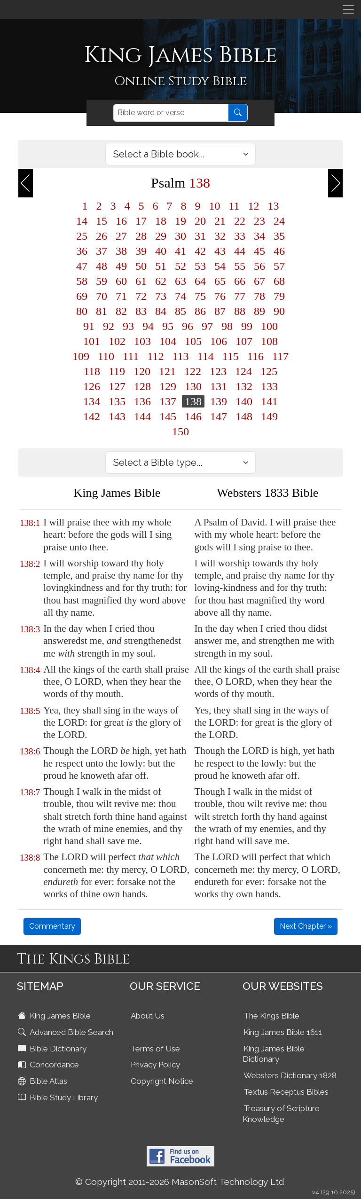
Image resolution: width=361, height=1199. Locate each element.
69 (81, 296)
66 (239, 281)
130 (193, 386)
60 (121, 281)
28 (141, 236)
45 (259, 251)
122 (192, 371)
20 (200, 221)
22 (239, 221)
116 (255, 356)
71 (121, 296)
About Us (148, 1015)
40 (160, 251)
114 (206, 356)
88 (239, 311)
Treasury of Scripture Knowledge (281, 1114)
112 (155, 356)
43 (220, 251)
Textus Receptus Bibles (286, 1092)
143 (117, 416)
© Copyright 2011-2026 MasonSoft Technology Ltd (179, 1181)
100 (269, 326)
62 (160, 281)
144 (142, 416)
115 (231, 356)
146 (193, 416)
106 (218, 341)
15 (101, 221)
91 (88, 326)
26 (101, 236)
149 (269, 416)
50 (141, 266)
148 (244, 416)
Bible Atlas (43, 1081)
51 (160, 266)
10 (214, 206)
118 (92, 371)
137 (168, 401)
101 (91, 341)
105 (193, 341)
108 (269, 341)
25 (81, 236)
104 (168, 341)
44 (239, 251)
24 (279, 221)
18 (160, 221)
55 (239, 266)
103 (142, 341)
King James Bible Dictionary (274, 1054)
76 (220, 296)
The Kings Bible (271, 1015)
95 (167, 326)
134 (91, 401)
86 (200, 311)
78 (259, 296)
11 (234, 206)
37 (101, 251)
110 (106, 356)
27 (121, 236)
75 (200, 296)
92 (108, 326)
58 (81, 281)
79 (279, 296)
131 (218, 386)
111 (130, 356)
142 (91, 416)
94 (148, 326)
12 (253, 206)
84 (160, 311)
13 (273, 206)
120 (142, 371)
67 (259, 281)
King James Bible (55, 1015)
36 (81, 251)
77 (239, 296)
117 (280, 356)
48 (101, 266)
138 (193, 401)
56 (259, 266)
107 (244, 341)
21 (220, 221)
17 (141, 221)
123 (218, 371)
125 (269, 371)
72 (141, 296)
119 (117, 371)
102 (117, 341)
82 (121, 311)
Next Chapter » (306, 926)
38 (121, 251)
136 (142, 401)
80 (81, 311)
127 (117, 386)
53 (200, 266)
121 (167, 371)
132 (244, 386)
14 (81, 221)
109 (81, 356)
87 (220, 311)
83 (141, 311)
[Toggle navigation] (348, 9)
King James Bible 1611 (282, 1032)
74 (180, 296)
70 (101, 296)
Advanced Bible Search (66, 1032)
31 (200, 236)
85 (180, 311)
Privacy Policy (155, 1064)
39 (141, 251)
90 (279, 311)
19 (180, 221)
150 (180, 431)
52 (180, 266)
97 (207, 326)
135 (117, 401)
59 (101, 281)
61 (141, 281)
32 (220, 236)
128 (142, 386)
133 (269, 386)
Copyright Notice (162, 1081)
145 (168, 416)
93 (128, 326)
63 (180, 281)
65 (220, 281)
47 (81, 266)
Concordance (49, 1064)
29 (160, 236)
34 (259, 236)
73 (160, 296)
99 (246, 326)
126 (91, 386)
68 (279, 281)
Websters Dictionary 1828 (290, 1075)
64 (200, 281)
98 (227, 326)
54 (220, 266)
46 (279, 251)
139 (218, 401)
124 (243, 371)
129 (168, 386)
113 (180, 356)
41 (180, 251)
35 (279, 236)
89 (259, 311)
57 (279, 266)
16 (121, 221)
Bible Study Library (59, 1097)
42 (200, 251)
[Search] (170, 113)
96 (187, 326)
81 (101, 311)
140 (244, 401)
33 (239, 236)
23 (259, 221)
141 (269, 401)
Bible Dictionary (53, 1048)
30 (180, 236)
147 (218, 416)
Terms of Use (155, 1048)
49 (121, 266)
